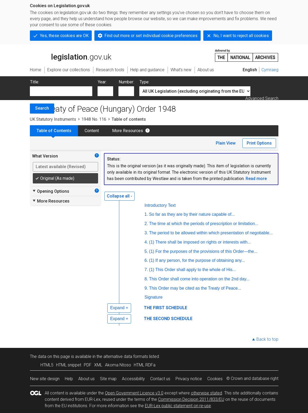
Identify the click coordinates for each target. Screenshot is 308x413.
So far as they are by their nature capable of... (192, 214)
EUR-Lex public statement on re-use (178, 405)
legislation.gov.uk (70, 55)
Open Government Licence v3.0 (134, 393)
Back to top (267, 339)
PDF (87, 364)
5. (146, 251)
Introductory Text (160, 205)
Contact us (160, 378)
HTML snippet (68, 364)
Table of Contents (53, 130)
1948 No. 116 (93, 119)
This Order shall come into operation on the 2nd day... (199, 279)
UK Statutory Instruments (53, 119)
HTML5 (46, 364)
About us (86, 378)
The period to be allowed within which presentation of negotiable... (211, 233)
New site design (44, 378)
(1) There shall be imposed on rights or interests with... (200, 242)
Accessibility (133, 378)
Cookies (215, 378)
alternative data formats (125, 356)
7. (146, 269)
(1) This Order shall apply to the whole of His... (192, 269)
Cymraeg (269, 69)
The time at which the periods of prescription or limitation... (204, 223)
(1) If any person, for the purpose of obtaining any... (197, 260)
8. (146, 279)
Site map (108, 378)
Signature (154, 297)
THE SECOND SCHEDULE (168, 318)
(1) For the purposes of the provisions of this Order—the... (203, 251)
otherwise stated (206, 393)
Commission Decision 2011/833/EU (191, 399)
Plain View (226, 143)
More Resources (127, 130)
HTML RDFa (144, 364)
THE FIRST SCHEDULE (165, 307)
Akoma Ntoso (118, 364)
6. (146, 260)
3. (146, 233)
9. (146, 288)
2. (146, 223)
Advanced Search (261, 98)
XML (98, 364)
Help (69, 378)
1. (146, 214)
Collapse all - (119, 196)
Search (42, 108)
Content (92, 130)
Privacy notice (189, 378)
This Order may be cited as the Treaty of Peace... (195, 288)
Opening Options (50, 191)
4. (146, 242)
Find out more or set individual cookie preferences (150, 35)
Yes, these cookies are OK (64, 35)
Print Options (259, 143)
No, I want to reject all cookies (241, 35)
